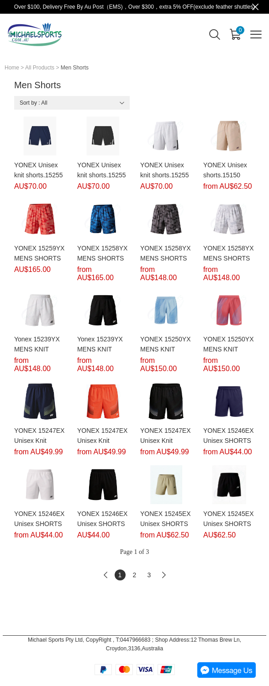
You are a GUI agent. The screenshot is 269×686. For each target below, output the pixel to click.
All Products (39, 67)
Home (12, 67)
